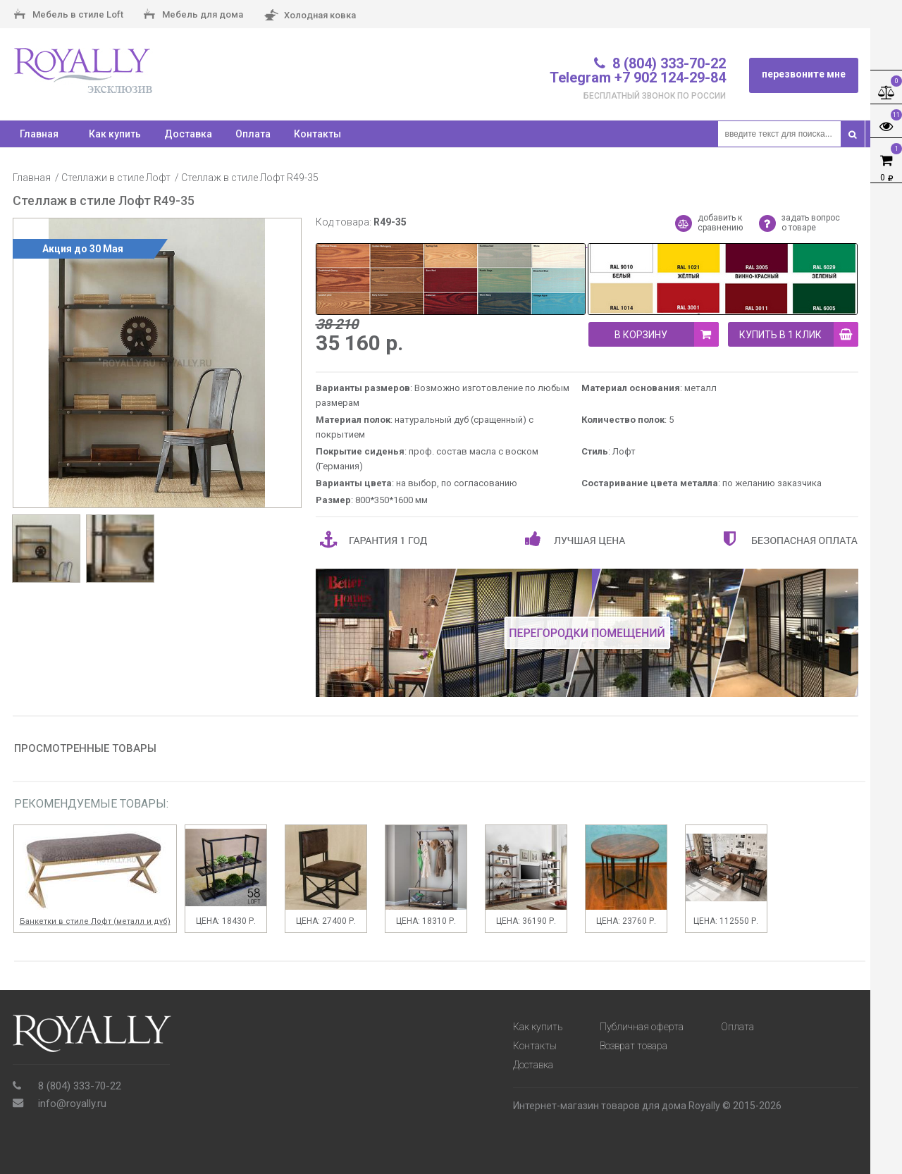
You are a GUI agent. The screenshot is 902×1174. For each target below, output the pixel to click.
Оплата (253, 134)
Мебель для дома (193, 15)
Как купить (115, 134)
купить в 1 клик (798, 334)
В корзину (666, 334)
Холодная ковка (310, 16)
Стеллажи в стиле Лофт (116, 177)
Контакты (317, 134)
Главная (32, 177)
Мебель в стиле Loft (68, 15)
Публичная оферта (642, 1026)
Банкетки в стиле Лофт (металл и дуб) (95, 921)
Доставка (188, 134)
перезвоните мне (804, 74)
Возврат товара (633, 1045)
